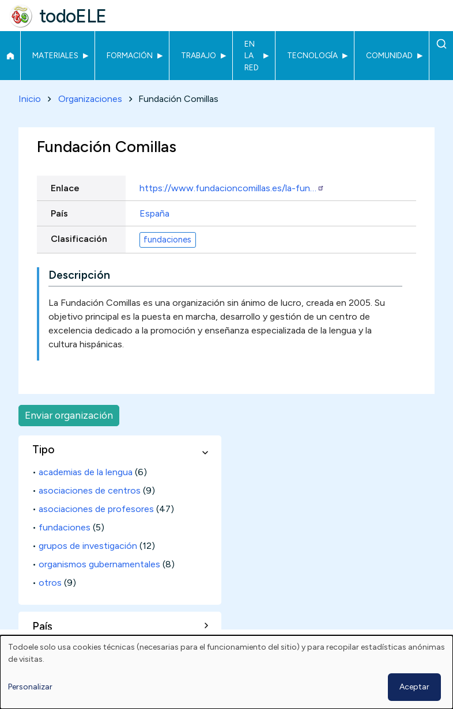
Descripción (79, 275)
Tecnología (312, 55)
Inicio (10, 56)
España (154, 213)
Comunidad (389, 55)
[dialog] (226, 672)
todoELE (73, 16)
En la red (251, 55)
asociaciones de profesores (96, 508)
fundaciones (167, 239)
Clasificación (79, 238)
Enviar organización (69, 415)
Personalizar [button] (30, 687)
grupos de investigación (88, 545)
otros (50, 582)
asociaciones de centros (90, 490)
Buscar (441, 44)
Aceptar (414, 687)
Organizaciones (90, 98)
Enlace (65, 188)
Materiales (55, 55)
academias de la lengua (86, 472)
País (59, 213)
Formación (130, 55)
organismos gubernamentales (99, 564)
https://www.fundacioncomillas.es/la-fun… (231, 188)
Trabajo (198, 55)
